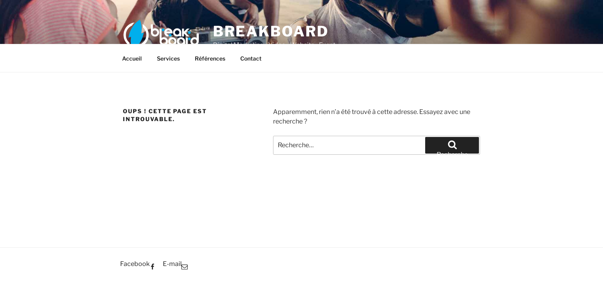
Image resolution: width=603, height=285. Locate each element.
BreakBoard (271, 31)
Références (210, 58)
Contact (251, 58)
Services (168, 58)
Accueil (132, 58)
